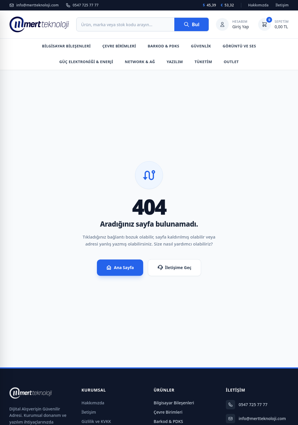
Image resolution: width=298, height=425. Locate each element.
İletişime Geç (174, 268)
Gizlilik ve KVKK (96, 421)
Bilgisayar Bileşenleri (66, 46)
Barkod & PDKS (163, 46)
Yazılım (175, 61)
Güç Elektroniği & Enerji (86, 61)
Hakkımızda (258, 5)
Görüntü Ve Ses (239, 46)
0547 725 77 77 (82, 5)
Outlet (231, 61)
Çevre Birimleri (119, 46)
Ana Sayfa (120, 268)
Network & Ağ (140, 61)
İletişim (282, 5)
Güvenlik (201, 46)
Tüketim (203, 61)
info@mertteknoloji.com (34, 5)
